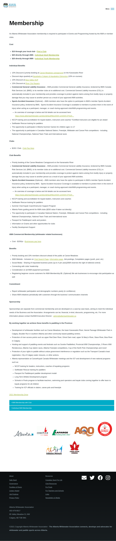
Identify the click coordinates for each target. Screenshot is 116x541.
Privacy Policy (14, 498)
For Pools (48, 487)
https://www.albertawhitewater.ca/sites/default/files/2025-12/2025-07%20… (44, 116)
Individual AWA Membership (22, 408)
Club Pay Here (28, 148)
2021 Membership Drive (18, 395)
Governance (13, 483)
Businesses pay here (33, 241)
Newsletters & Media (52, 498)
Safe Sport (13, 480)
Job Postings (13, 494)
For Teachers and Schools (54, 491)
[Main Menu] (109, 9)
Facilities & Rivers (15, 487)
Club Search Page (41, 259)
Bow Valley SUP (31, 80)
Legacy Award (14, 491)
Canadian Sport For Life (53, 480)
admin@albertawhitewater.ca (64, 316)
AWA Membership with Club (21, 402)
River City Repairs (32, 83)
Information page (56, 259)
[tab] (61, 402)
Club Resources (51, 483)
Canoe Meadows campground (51, 73)
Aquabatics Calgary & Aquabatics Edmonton (50, 76)
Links (47, 494)
